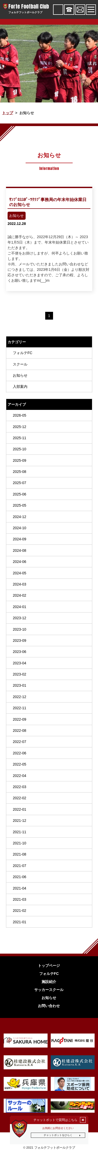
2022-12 (19, 697)
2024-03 (19, 584)
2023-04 (19, 663)
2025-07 (19, 483)
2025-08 (19, 472)
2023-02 (19, 674)
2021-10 (19, 843)
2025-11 (19, 438)
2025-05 (19, 505)
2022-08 (19, 730)
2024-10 (19, 528)
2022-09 (19, 719)
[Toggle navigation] (91, 9)
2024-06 (19, 562)
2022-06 (19, 753)
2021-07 (19, 866)
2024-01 (19, 607)
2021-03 (19, 899)
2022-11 (19, 708)
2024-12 (19, 517)
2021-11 (19, 832)
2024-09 (19, 539)
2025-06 (19, 494)
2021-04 (19, 888)
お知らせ (20, 375)
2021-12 (19, 820)
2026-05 (19, 415)
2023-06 (19, 652)
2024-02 (19, 595)
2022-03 (19, 787)
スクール (20, 364)
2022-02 (19, 798)
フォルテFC (22, 353)
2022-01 (19, 809)
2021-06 (19, 877)
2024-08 (19, 550)
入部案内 (20, 386)
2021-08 (19, 854)
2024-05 (19, 573)
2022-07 (19, 742)
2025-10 (19, 449)
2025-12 (19, 426)
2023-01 (19, 685)
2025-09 (19, 460)
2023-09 (19, 640)
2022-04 (19, 776)
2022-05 (19, 764)
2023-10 (19, 629)
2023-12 (19, 618)
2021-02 (19, 910)
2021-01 (19, 922)
